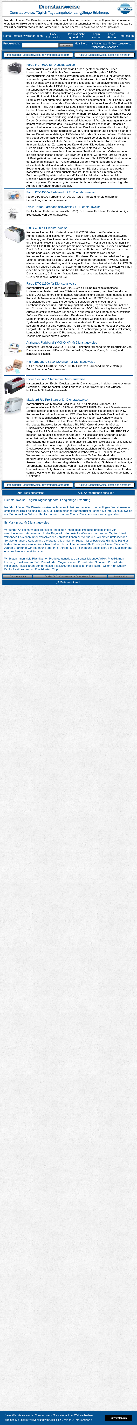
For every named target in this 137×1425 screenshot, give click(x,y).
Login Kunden (96, 35)
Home (7, 35)
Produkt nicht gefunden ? (76, 35)
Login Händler (112, 35)
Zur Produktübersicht (30, 492)
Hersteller (17, 35)
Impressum (127, 35)
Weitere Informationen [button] (78, 1420)
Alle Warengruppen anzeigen (96, 492)
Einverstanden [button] (119, 1418)
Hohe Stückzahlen (53, 35)
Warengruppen (33, 35)
